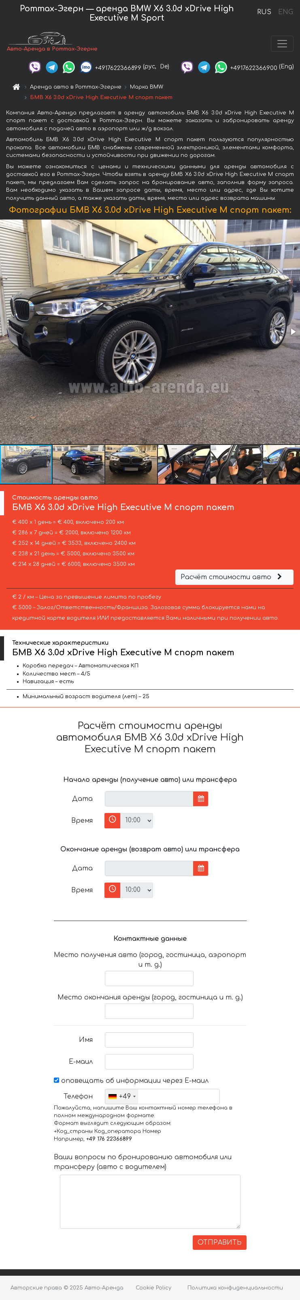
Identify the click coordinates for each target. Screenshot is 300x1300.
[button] (292, 331)
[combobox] (121, 1096)
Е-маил (81, 1061)
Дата (82, 798)
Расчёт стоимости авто (232, 577)
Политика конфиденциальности (235, 1288)
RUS (264, 12)
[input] (149, 799)
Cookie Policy (153, 1288)
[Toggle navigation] (282, 44)
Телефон (78, 1096)
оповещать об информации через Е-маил (131, 1080)
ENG (285, 12)
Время (82, 820)
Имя (86, 1040)
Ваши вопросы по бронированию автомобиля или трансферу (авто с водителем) (143, 1162)
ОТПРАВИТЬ (220, 1242)
